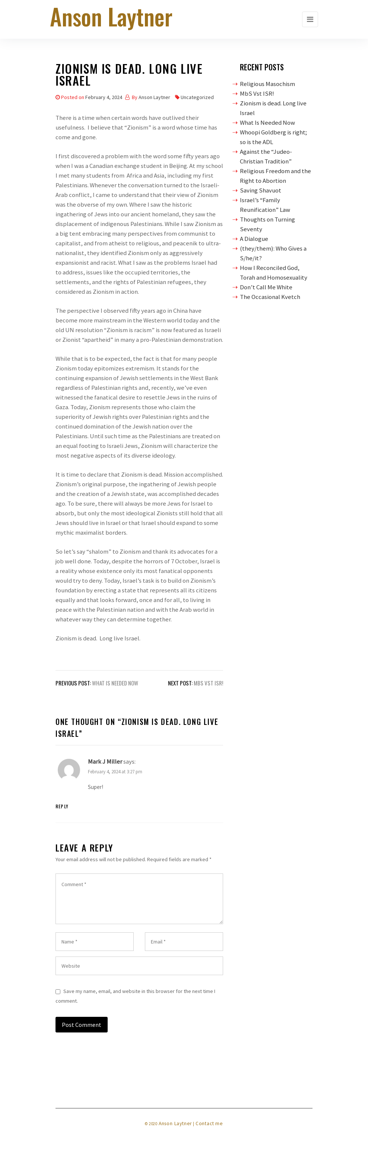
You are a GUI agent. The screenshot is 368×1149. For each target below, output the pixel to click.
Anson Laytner (154, 97)
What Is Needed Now (267, 122)
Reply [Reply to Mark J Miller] (62, 806)
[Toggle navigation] (310, 19)
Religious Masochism (267, 84)
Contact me (209, 1123)
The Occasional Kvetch (270, 297)
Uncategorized (197, 97)
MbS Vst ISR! (257, 93)
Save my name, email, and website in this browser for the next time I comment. (135, 996)
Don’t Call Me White (266, 287)
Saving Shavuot (260, 190)
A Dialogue (254, 239)
